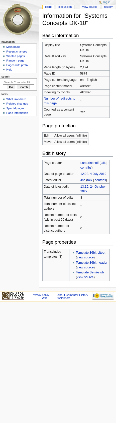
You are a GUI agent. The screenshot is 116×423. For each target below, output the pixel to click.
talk (103, 163)
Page (48, 6)
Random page (15, 60)
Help (9, 69)
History (108, 6)
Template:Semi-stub (90, 272)
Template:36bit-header (91, 262)
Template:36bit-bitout (90, 252)
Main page (13, 46)
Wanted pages (15, 56)
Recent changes (16, 51)
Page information (17, 112)
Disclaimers (63, 297)
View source (89, 6)
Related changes (17, 103)
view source (85, 257)
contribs (85, 167)
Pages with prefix (17, 65)
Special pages (15, 108)
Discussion (65, 6)
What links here (16, 99)
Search (6, 76)
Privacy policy (40, 294)
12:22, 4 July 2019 (93, 174)
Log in (106, 2)
